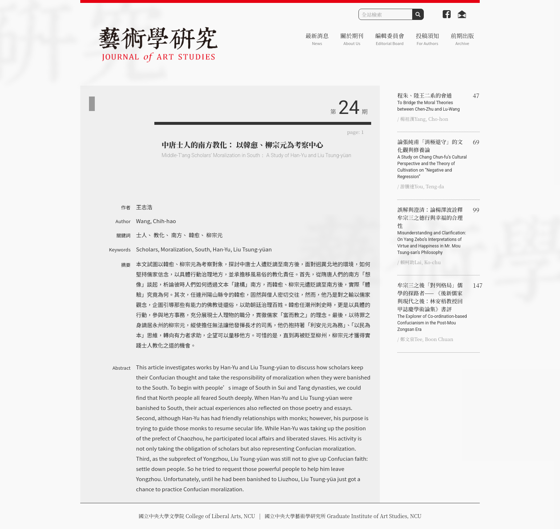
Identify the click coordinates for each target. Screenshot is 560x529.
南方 (176, 235)
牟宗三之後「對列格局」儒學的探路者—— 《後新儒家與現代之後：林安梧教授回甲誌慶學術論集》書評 (432, 307)
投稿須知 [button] (427, 39)
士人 (141, 235)
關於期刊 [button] (352, 39)
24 (349, 108)
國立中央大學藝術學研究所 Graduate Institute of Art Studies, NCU (343, 516)
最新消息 (317, 39)
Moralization (176, 249)
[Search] (385, 14)
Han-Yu (222, 249)
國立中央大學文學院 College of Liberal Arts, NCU (196, 516)
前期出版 (462, 39)
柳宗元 (214, 235)
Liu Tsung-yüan (252, 249)
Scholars (147, 249)
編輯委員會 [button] (389, 39)
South (202, 249)
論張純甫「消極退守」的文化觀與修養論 (432, 159)
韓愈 (194, 235)
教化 (159, 235)
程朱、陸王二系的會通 (432, 101)
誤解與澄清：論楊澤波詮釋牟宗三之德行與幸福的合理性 (432, 231)
